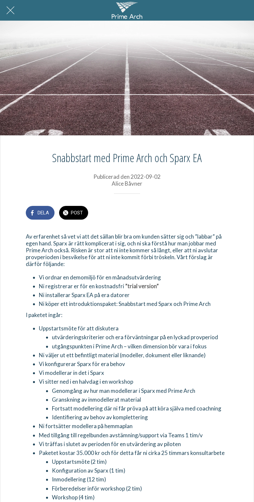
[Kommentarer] (220, 213)
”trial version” (142, 286)
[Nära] (10, 10)
